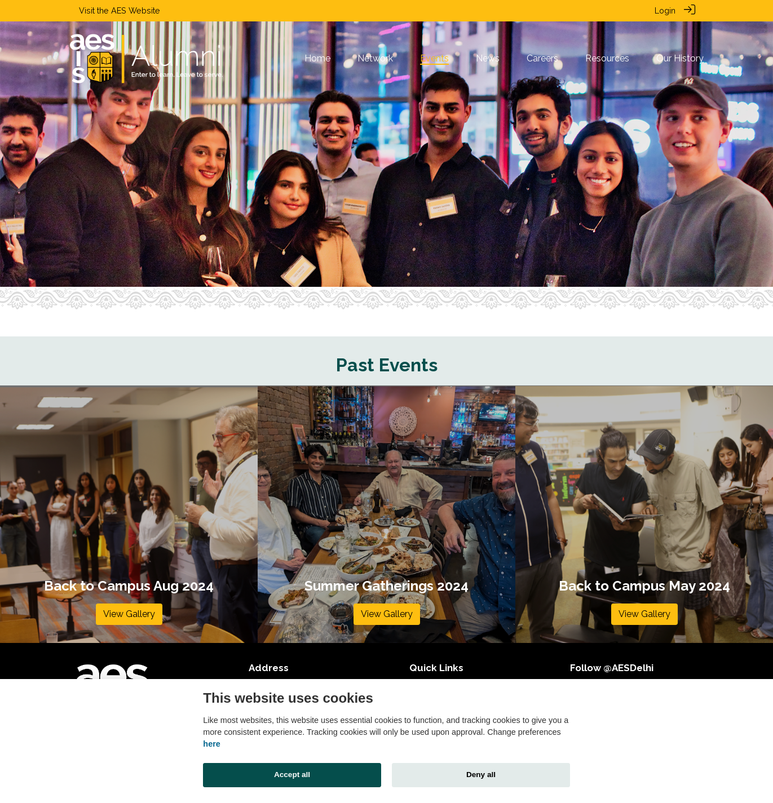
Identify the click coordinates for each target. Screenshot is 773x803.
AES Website (135, 10)
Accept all (292, 774)
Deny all (481, 774)
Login (665, 10)
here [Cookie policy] (211, 743)
